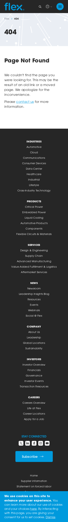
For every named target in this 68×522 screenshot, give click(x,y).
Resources (34, 299)
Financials (34, 370)
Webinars (34, 310)
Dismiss (50, 517)
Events (34, 304)
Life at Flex (34, 408)
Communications (34, 157)
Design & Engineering (34, 250)
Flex (6, 18)
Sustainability (33, 348)
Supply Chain (34, 255)
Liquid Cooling (34, 217)
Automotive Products (34, 223)
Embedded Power (34, 212)
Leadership (34, 337)
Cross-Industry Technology (34, 190)
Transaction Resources (34, 386)
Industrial (34, 179)
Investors (34, 359)
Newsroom (34, 288)
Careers (34, 397)
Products (34, 201)
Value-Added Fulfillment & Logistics (34, 266)
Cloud (34, 152)
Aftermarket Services (34, 272)
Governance (34, 375)
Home (34, 475)
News (34, 283)
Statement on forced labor (34, 486)
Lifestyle (34, 185)
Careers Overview (33, 402)
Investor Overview (33, 364)
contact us (25, 102)
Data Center (34, 168)
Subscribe (33, 457)
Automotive (34, 146)
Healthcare (34, 174)
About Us (34, 331)
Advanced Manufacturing (34, 261)
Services (34, 245)
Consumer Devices (34, 163)
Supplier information (34, 480)
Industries (34, 141)
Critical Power (34, 206)
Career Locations (34, 413)
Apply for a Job (34, 419)
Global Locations (34, 342)
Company (34, 326)
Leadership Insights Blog (34, 293)
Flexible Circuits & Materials (33, 234)
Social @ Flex (34, 315)
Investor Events (34, 380)
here (33, 509)
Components (34, 228)
